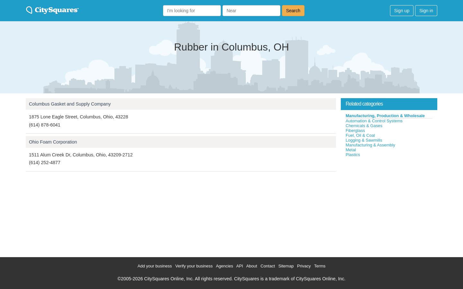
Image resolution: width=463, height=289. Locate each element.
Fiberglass (355, 130)
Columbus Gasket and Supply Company (70, 104)
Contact (267, 266)
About (251, 266)
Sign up (401, 10)
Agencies (224, 266)
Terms (319, 266)
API (239, 266)
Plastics (353, 154)
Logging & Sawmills (364, 140)
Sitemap (286, 266)
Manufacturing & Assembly (370, 145)
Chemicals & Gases (364, 125)
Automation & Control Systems (374, 120)
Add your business (155, 266)
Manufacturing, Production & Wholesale (385, 115)
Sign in (426, 10)
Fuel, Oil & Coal (360, 135)
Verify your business (194, 266)
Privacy (304, 266)
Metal (351, 149)
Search (293, 10)
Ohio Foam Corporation (53, 141)
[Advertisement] (389, 205)
